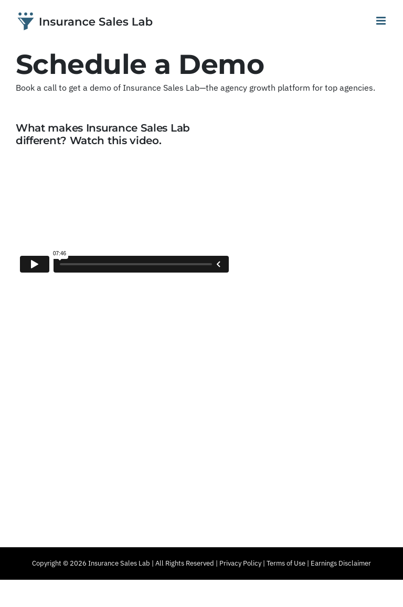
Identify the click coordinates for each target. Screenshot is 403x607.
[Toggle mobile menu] (381, 20)
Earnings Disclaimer (341, 563)
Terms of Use (286, 563)
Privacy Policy (240, 563)
